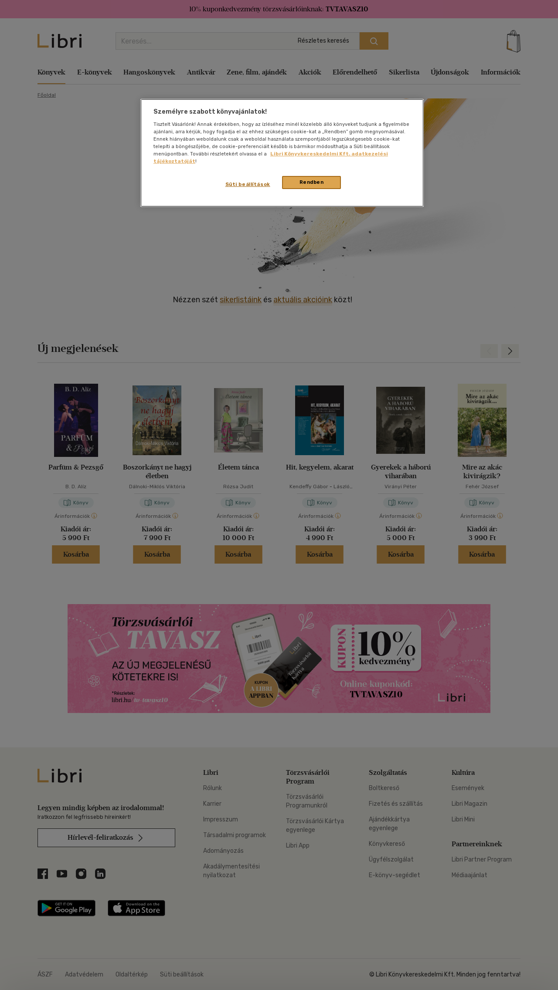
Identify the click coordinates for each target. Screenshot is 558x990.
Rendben (311, 182)
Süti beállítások (247, 184)
